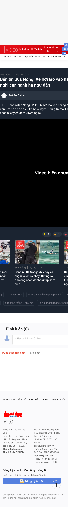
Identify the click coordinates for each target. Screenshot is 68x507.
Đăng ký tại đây (35, 481)
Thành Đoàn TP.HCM (13, 452)
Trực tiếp (28, 57)
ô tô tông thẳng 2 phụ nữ (19, 303)
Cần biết (47, 49)
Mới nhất (7, 57)
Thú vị (37, 57)
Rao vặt (55, 49)
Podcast (24, 49)
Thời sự (54, 399)
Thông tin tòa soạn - (13, 449)
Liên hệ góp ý (43, 462)
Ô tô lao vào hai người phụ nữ (44, 294)
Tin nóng (17, 57)
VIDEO (12, 50)
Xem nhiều (34, 399)
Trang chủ (9, 399)
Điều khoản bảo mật (46, 459)
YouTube (36, 49)
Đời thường (56, 57)
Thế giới (45, 57)
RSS (55, 462)
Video (45, 399)
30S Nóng (5, 74)
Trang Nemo (15, 294)
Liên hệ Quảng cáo (44, 455)
